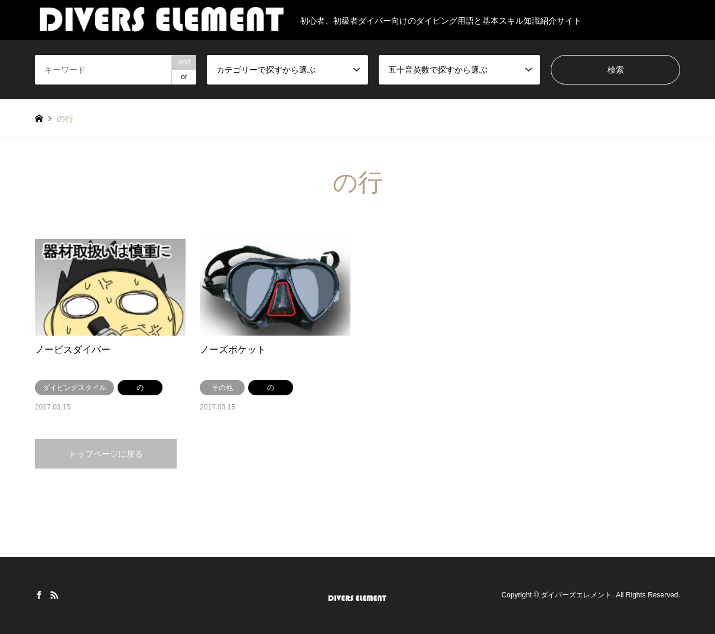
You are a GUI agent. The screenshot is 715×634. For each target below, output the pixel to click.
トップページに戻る (106, 454)
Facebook (39, 595)
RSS (54, 595)
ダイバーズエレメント (576, 595)
